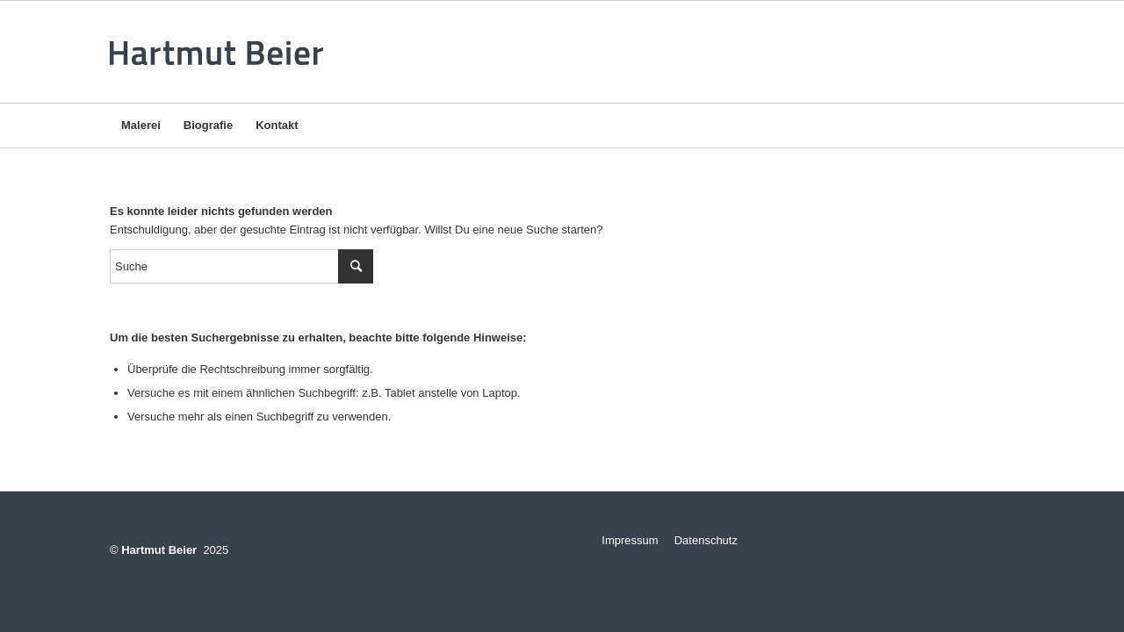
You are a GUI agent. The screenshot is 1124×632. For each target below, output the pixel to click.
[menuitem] (141, 125)
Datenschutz (706, 540)
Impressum (624, 540)
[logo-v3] (222, 52)
